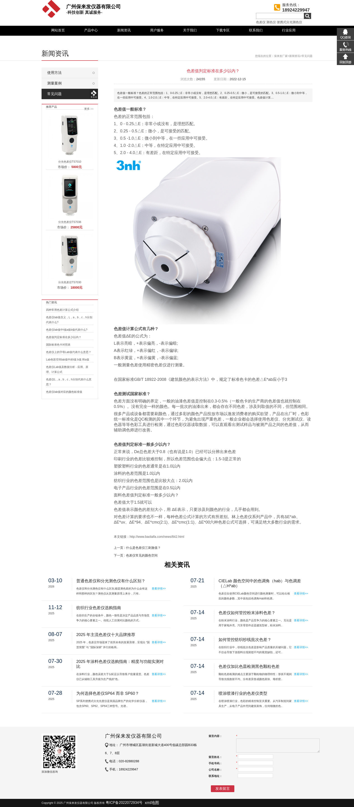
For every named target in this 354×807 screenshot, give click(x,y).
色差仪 (261, 22)
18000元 (76, 287)
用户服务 (157, 30)
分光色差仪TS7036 (69, 222)
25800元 (76, 227)
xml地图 (152, 802)
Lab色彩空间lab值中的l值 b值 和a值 (67, 359)
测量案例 (54, 83)
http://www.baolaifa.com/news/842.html (157, 536)
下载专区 (223, 30)
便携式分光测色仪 (289, 22)
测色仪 (271, 22)
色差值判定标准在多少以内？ (63, 337)
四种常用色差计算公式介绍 (62, 309)
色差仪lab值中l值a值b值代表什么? (66, 329)
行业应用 (289, 30)
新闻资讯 (124, 30)
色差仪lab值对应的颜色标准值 (64, 391)
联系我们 (256, 30)
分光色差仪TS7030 (69, 282)
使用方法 (54, 73)
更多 (88, 108)
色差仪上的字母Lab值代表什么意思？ (68, 352)
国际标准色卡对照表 (58, 344)
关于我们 (190, 30)
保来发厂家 (281, 56)
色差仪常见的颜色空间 (142, 555)
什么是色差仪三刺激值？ (143, 548)
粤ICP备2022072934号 (124, 803)
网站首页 (58, 30)
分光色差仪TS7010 (69, 161)
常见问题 (307, 56)
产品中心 (91, 30)
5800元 (76, 167)
